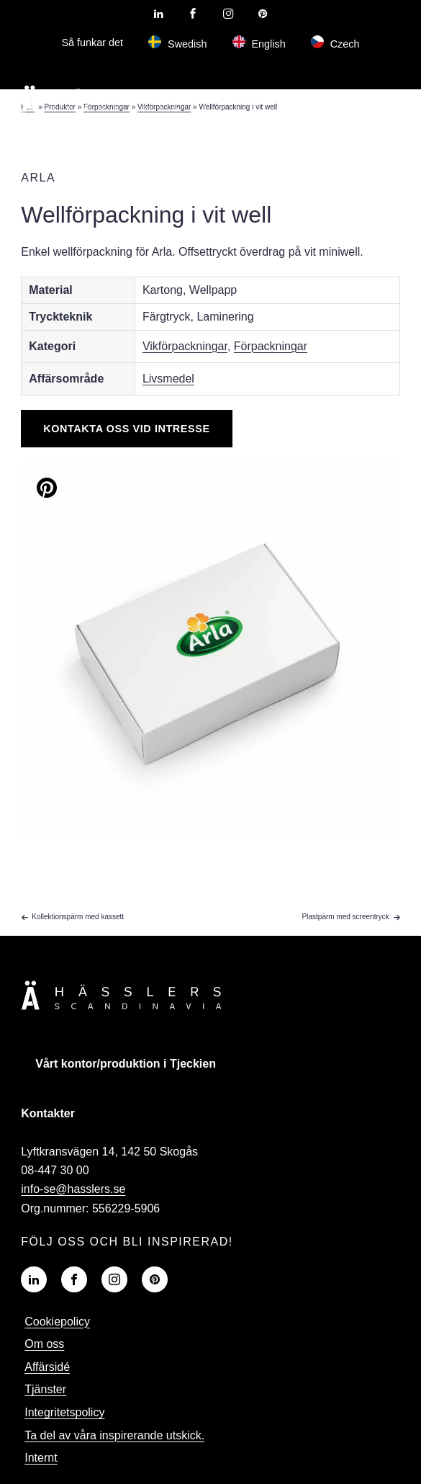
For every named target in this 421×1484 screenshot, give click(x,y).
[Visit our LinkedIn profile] (158, 13)
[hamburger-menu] (370, 98)
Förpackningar (270, 346)
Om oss (44, 1344)
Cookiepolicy (57, 1321)
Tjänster (45, 1389)
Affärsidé (47, 1367)
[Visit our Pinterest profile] (263, 13)
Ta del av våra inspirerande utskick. (114, 1435)
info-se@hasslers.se (73, 1189)
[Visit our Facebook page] (193, 13)
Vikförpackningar (184, 346)
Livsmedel (168, 378)
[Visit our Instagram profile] (228, 13)
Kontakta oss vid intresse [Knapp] (126, 428)
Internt (40, 1458)
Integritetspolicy (64, 1412)
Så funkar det (92, 42)
